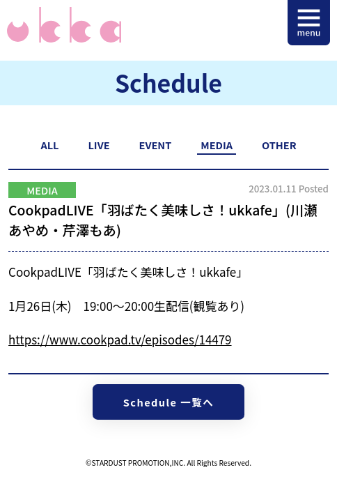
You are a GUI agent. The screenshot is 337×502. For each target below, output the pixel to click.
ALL (49, 144)
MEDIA (217, 144)
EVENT (155, 144)
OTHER (279, 144)
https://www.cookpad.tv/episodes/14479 (119, 339)
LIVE (98, 144)
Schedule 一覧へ (168, 402)
